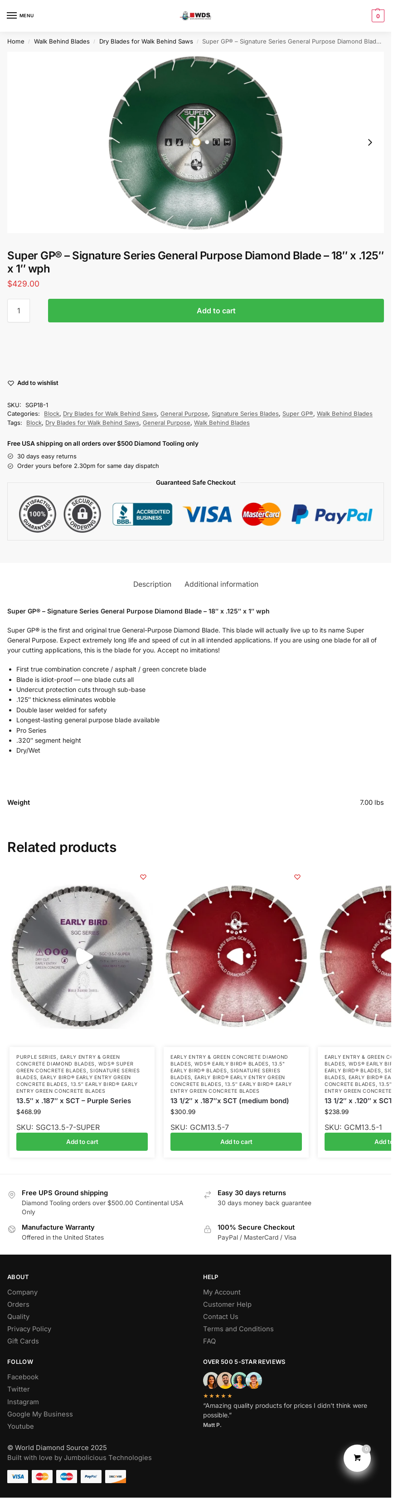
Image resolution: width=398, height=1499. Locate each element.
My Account (222, 1292)
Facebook (23, 1377)
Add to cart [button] (82, 1141)
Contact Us (220, 1317)
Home (15, 41)
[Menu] (20, 16)
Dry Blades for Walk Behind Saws (146, 41)
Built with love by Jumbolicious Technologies (79, 1458)
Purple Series (36, 1057)
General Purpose (184, 413)
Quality (18, 1317)
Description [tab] (152, 584)
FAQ (209, 1341)
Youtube (20, 1426)
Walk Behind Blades (62, 41)
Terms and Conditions (238, 1329)
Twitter (18, 1389)
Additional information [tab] (221, 584)
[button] (376, 16)
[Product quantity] (18, 310)
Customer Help (227, 1304)
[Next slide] (369, 142)
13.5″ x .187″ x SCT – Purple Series (73, 1100)
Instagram (23, 1402)
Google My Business (40, 1414)
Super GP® (297, 413)
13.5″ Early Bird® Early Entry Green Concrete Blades (77, 1087)
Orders (18, 1304)
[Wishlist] (143, 877)
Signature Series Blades (245, 413)
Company (22, 1292)
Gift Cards (23, 1341)
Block (51, 413)
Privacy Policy (29, 1329)
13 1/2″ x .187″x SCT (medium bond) (229, 1100)
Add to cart (216, 310)
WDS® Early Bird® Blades (231, 1064)
